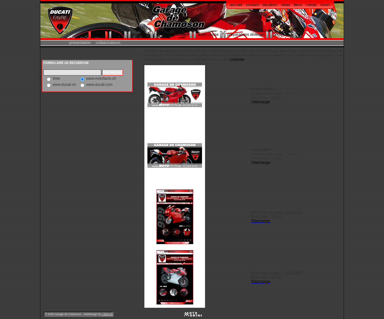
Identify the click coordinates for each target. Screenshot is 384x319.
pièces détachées (173, 34)
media (311, 4)
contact (252, 4)
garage (98, 34)
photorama (282, 34)
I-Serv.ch (107, 314)
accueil (236, 4)
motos (118, 34)
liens (298, 4)
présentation (80, 42)
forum (325, 4)
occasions (140, 34)
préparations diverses (246, 34)
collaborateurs (108, 42)
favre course (208, 34)
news (285, 4)
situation (269, 4)
